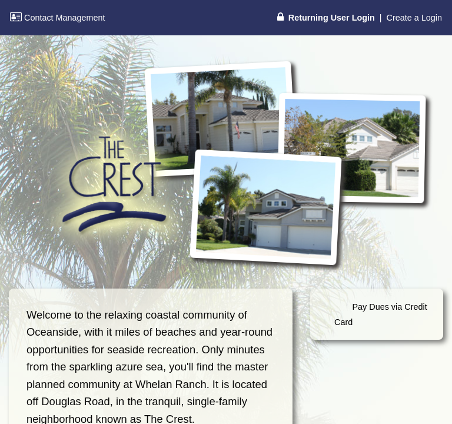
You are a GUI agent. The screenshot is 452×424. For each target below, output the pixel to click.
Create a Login (414, 17)
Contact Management (57, 17)
